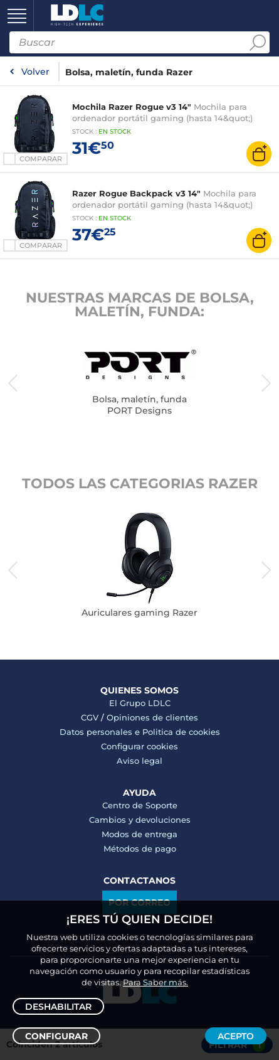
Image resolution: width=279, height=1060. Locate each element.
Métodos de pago (139, 848)
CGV (89, 717)
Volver (35, 71)
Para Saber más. (155, 982)
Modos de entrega (139, 834)
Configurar (56, 1036)
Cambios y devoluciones (140, 820)
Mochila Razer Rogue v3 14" (131, 107)
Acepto (236, 1036)
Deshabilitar (58, 1006)
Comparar (40, 158)
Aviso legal (139, 761)
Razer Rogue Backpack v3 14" (136, 193)
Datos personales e (101, 732)
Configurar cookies (139, 746)
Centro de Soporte (139, 805)
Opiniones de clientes (152, 717)
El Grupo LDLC (140, 703)
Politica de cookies (181, 732)
